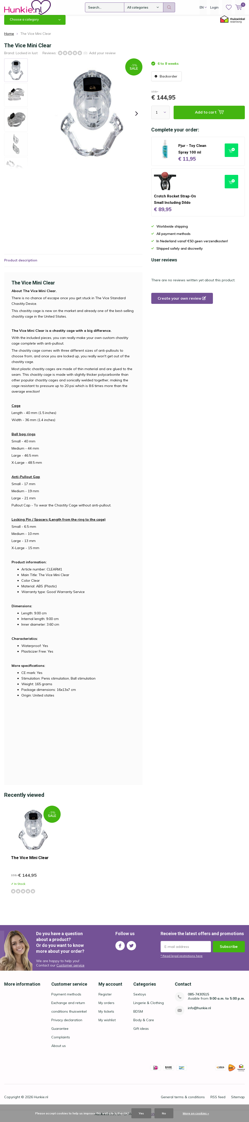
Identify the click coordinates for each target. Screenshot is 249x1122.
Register (105, 998)
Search (169, 7)
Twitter (131, 948)
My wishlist (107, 1023)
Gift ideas (141, 1032)
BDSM (138, 1015)
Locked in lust (27, 56)
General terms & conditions (183, 1100)
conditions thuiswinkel (69, 1015)
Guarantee (60, 1032)
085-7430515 (198, 998)
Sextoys (139, 998)
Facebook (120, 948)
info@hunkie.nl (199, 1012)
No (164, 1113)
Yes (141, 1113)
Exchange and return (68, 1006)
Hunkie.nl (41, 1100)
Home (9, 37)
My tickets (106, 1015)
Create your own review (182, 302)
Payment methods (66, 998)
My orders (106, 1006)
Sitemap (238, 1100)
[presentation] (136, 117)
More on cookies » (196, 1113)
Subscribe (229, 950)
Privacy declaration (66, 1023)
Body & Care (143, 1023)
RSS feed (217, 1100)
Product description (20, 264)
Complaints (60, 1041)
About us (58, 1049)
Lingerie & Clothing (148, 1006)
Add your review (102, 56)
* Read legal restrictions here (182, 959)
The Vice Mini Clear (30, 861)
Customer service (70, 969)
